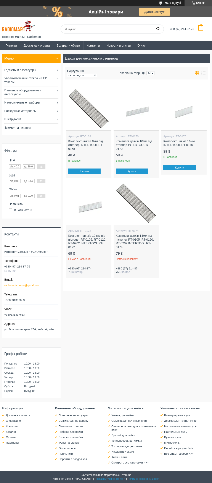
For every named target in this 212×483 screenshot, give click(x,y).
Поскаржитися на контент (110, 478)
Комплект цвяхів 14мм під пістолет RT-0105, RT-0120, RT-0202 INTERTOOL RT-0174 (135, 241)
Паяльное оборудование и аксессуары (23, 92)
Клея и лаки (119, 457)
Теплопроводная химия (126, 440)
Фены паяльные (69, 442)
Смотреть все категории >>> (129, 462)
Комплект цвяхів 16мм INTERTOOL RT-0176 (179, 143)
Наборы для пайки (71, 431)
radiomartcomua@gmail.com (22, 285)
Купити (84, 171)
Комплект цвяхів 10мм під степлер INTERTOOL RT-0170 (134, 145)
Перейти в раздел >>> (73, 459)
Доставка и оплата (37, 45)
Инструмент (12, 119)
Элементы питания (17, 127)
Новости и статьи (118, 45)
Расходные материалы (20, 111)
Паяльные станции (71, 426)
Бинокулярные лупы (177, 415)
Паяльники (66, 453)
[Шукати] (158, 29)
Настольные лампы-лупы (180, 426)
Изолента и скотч (122, 451)
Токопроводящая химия (126, 446)
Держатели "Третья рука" (180, 420)
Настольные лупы (176, 431)
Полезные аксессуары (73, 415)
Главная (11, 45)
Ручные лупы (172, 437)
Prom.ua (126, 475)
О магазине (13, 420)
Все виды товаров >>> (179, 453)
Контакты (93, 45)
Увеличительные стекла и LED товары (25, 80)
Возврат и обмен (68, 45)
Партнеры (12, 442)
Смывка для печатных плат (129, 420)
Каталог (11, 431)
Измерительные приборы (22, 102)
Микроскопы (172, 442)
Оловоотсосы (67, 448)
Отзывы (11, 437)
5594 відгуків (173, 3)
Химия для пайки (122, 415)
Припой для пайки (123, 435)
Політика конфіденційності (143, 478)
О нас (141, 45)
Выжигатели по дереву (73, 420)
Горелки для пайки (71, 437)
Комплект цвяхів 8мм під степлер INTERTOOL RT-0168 (85, 145)
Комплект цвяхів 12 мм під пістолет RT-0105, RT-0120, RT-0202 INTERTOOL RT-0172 (87, 241)
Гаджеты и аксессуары (20, 70)
